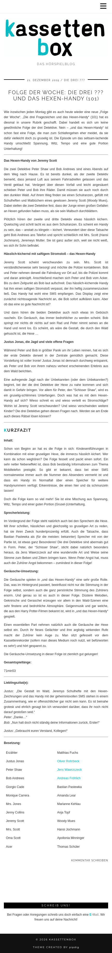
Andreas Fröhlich (69, 778)
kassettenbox (62, 939)
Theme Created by (56, 947)
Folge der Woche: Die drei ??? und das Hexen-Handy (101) (56, 95)
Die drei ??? (74, 80)
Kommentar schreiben (89, 860)
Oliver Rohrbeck (68, 761)
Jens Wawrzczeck (69, 770)
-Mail (94, 914)
